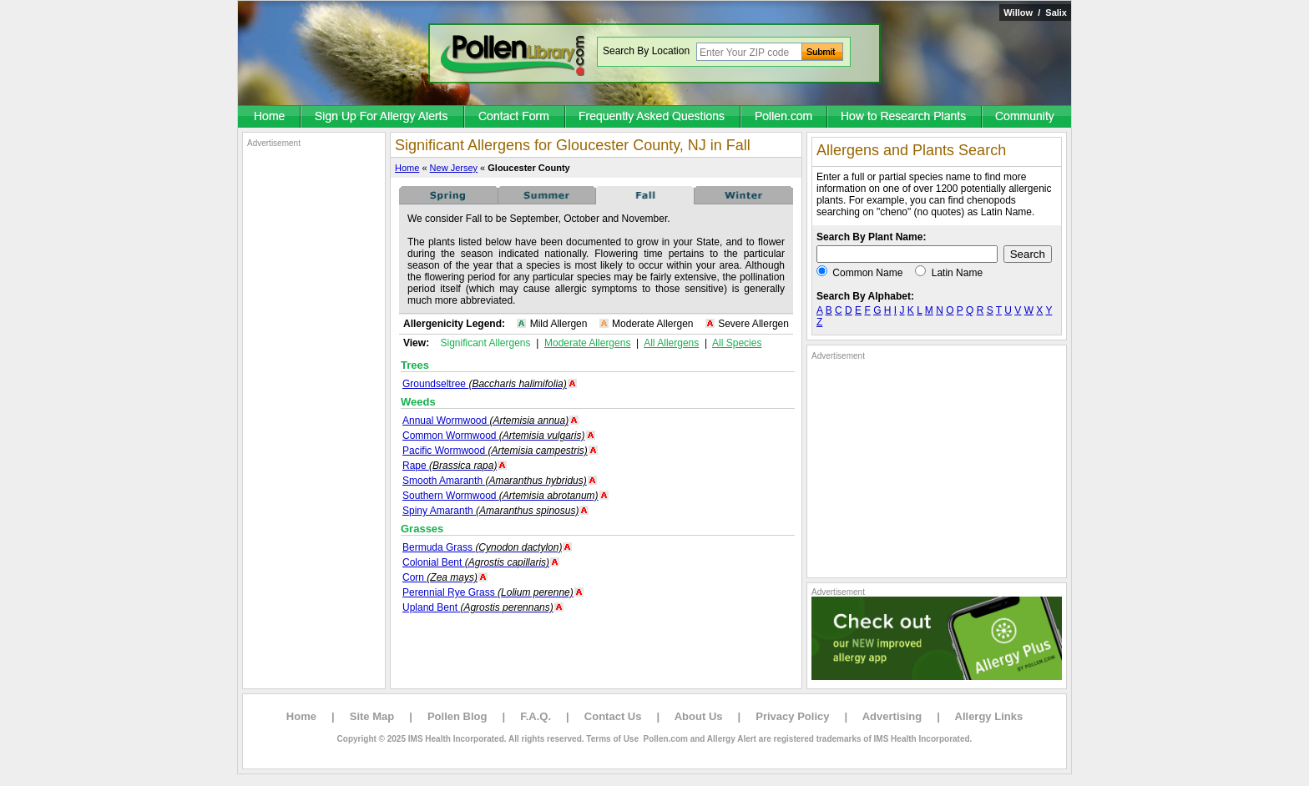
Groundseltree (484, 384)
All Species (736, 343)
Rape (449, 465)
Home (407, 168)
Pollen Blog (457, 716)
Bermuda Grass (482, 547)
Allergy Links (989, 716)
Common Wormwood (493, 435)
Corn (440, 577)
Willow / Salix (1035, 13)
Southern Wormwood (500, 495)
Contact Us (613, 716)
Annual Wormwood (485, 420)
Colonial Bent (475, 562)
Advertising (892, 716)
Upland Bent (477, 607)
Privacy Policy (792, 716)
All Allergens (671, 343)
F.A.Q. (535, 716)
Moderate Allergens (587, 343)
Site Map (372, 716)
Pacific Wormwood (495, 450)
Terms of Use (612, 738)
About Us (699, 716)
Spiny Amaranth (490, 510)
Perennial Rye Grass (488, 592)
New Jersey (454, 168)
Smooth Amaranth (494, 480)
